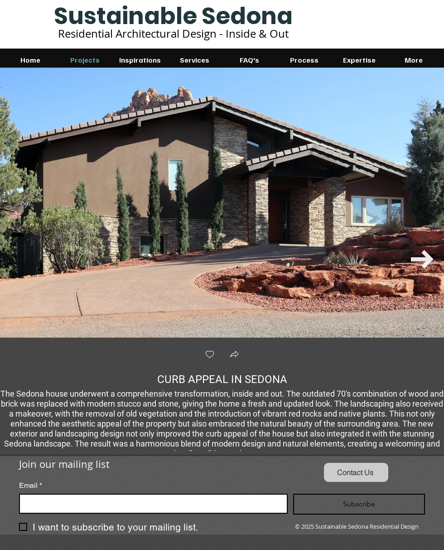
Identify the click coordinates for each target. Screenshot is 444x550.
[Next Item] (422, 259)
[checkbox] (209, 355)
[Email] (150, 504)
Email (30, 485)
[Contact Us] (356, 472)
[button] (234, 355)
